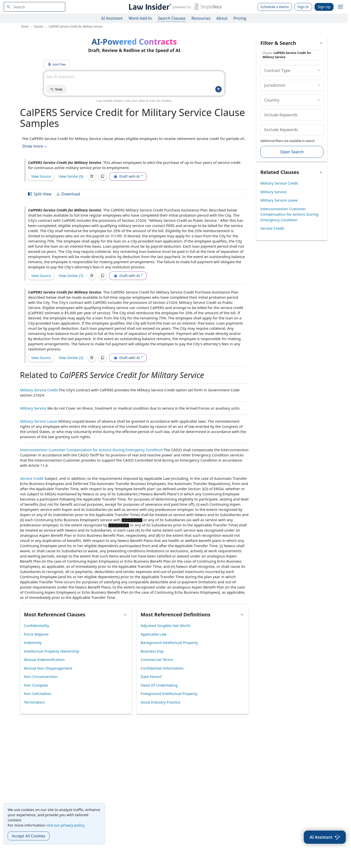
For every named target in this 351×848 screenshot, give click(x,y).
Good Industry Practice (160, 702)
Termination (34, 702)
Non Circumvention (40, 676)
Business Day (152, 651)
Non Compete (36, 685)
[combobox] (34, 7)
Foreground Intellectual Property (169, 693)
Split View (39, 194)
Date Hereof (151, 676)
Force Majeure (36, 634)
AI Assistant (112, 18)
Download (68, 194)
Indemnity (33, 642)
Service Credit (32, 478)
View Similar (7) (71, 275)
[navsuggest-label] (34, 7)
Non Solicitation (37, 693)
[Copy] (103, 176)
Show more (35, 146)
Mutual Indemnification (44, 659)
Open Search (292, 152)
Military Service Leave (38, 421)
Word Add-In (140, 18)
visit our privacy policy (65, 825)
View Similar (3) (71, 357)
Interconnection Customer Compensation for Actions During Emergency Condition (91, 449)
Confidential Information (162, 668)
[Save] (92, 176)
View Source (41, 176)
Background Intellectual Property (169, 642)
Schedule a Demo (275, 6)
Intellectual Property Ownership (51, 651)
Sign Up (324, 6)
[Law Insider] (174, 7)
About (221, 18)
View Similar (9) (71, 176)
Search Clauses (171, 18)
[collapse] (318, 70)
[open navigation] (340, 6)
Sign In (303, 6)
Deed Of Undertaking (159, 685)
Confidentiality (36, 625)
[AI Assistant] (324, 837)
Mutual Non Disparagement (48, 668)
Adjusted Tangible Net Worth (165, 625)
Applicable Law (154, 634)
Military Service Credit (39, 389)
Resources (200, 18)
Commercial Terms (157, 659)
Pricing (240, 18)
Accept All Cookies (28, 836)
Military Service (33, 408)
